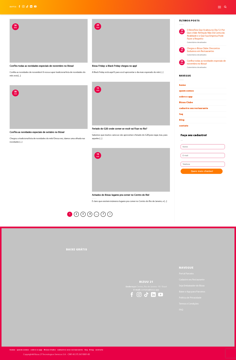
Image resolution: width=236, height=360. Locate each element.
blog (181, 120)
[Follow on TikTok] (27, 7)
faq (181, 114)
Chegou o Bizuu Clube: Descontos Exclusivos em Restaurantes (203, 50)
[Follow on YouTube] (35, 7)
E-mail (182, 151)
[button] (219, 7)
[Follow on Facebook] (19, 7)
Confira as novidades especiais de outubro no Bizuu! (37, 132)
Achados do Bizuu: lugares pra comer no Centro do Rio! (120, 195)
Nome (182, 143)
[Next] (109, 214)
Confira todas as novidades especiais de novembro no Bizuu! (41, 66)
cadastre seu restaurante (193, 108)
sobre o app (186, 97)
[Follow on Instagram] (23, 7)
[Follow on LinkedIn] (31, 7)
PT (13, 7)
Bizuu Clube (186, 102)
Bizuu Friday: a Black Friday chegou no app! (114, 66)
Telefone (182, 160)
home (182, 85)
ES (15, 7)
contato (183, 126)
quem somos (186, 91)
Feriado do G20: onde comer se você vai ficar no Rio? (119, 129)
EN (11, 7)
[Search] (225, 7)
